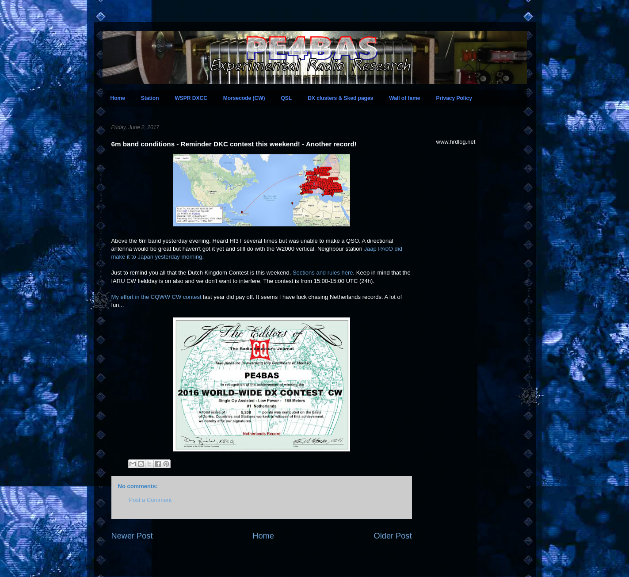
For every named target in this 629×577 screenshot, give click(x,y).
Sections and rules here (323, 272)
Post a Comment (150, 500)
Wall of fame (404, 98)
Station (150, 98)
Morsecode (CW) (244, 98)
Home (118, 98)
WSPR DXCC (191, 98)
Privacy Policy (454, 98)
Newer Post (132, 535)
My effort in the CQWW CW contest (156, 297)
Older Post (393, 535)
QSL (286, 98)
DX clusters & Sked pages (340, 98)
